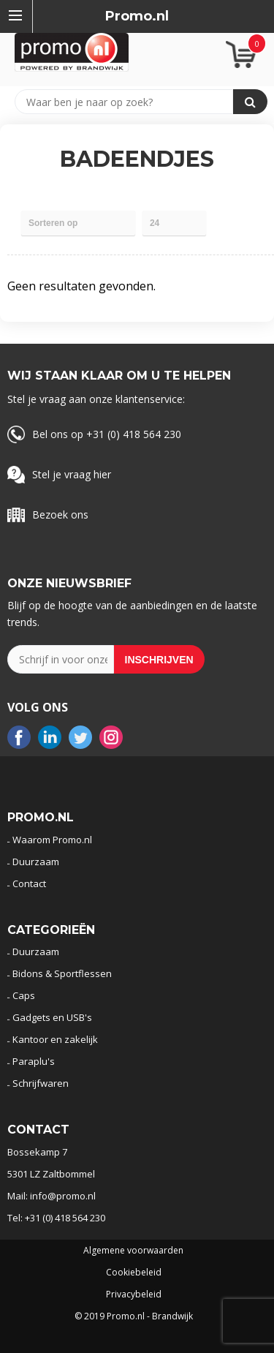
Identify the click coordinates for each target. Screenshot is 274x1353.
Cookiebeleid (133, 1272)
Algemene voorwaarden (133, 1250)
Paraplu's (33, 1061)
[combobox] (131, 101)
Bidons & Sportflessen (62, 973)
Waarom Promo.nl (52, 839)
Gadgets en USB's (52, 1017)
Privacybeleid (133, 1294)
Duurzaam (35, 861)
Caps (23, 995)
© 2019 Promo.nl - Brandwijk (134, 1316)
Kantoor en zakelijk (55, 1039)
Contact (29, 883)
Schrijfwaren (40, 1083)
